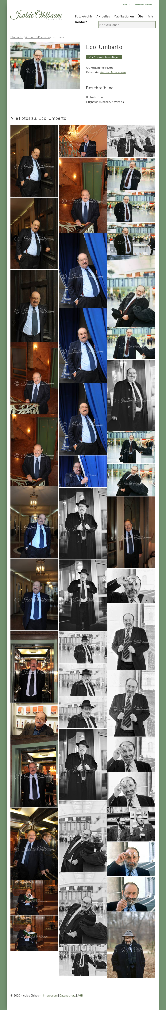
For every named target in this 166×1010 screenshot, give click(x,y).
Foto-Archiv (84, 16)
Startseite (16, 37)
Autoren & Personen (37, 37)
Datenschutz (67, 995)
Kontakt (81, 22)
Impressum (50, 995)
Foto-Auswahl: (145, 4)
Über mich (145, 16)
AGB (80, 995)
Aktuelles (103, 16)
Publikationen (124, 16)
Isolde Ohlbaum (36, 15)
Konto (126, 4)
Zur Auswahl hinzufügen (104, 57)
